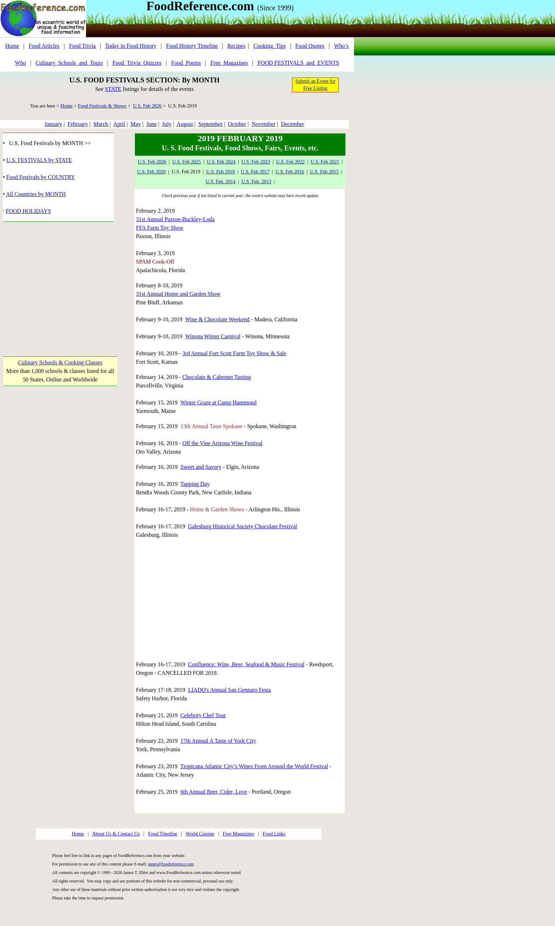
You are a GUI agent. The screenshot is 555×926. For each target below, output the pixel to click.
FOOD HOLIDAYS (28, 211)
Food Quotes (309, 46)
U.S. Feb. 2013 (256, 181)
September (210, 124)
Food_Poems (186, 63)
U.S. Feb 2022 (290, 162)
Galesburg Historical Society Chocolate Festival (242, 526)
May (136, 124)
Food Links (274, 833)
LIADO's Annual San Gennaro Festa (229, 690)
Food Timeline (162, 833)
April (119, 124)
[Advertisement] (60, 282)
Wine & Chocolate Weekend (217, 319)
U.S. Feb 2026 (147, 106)
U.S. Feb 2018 (220, 171)
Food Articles (44, 46)
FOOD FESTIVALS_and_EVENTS (298, 63)
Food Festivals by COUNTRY (40, 177)
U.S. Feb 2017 (255, 171)
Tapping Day (195, 484)
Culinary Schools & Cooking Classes (60, 363)
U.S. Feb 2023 (255, 162)
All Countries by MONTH (36, 194)
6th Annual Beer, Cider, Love (214, 792)
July (167, 124)
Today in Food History (130, 46)
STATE (113, 89)
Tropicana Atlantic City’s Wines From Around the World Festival (254, 766)
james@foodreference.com (171, 864)
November (264, 124)
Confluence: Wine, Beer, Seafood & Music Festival (246, 664)
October (237, 124)
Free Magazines (238, 833)
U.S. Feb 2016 (289, 171)
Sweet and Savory (201, 467)
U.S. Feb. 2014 (220, 181)
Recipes (236, 46)
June (151, 124)
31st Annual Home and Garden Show (178, 294)
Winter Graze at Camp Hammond (219, 402)
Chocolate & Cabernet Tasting (216, 377)
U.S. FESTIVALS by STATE (39, 160)
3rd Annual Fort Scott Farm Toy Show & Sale (234, 353)
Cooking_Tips (269, 46)
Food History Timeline (192, 46)
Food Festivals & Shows (102, 106)
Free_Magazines (229, 63)
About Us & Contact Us (116, 833)
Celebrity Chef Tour (203, 715)
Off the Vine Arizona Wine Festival (222, 443)
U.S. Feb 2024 (221, 162)
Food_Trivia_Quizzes (137, 63)
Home (12, 46)
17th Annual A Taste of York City (218, 741)
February (78, 124)
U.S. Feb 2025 (186, 162)
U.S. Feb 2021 (325, 162)
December (292, 124)
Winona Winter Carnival (213, 336)
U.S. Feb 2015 (324, 171)
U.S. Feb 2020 (151, 171)
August (185, 124)
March (100, 124)
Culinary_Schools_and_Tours (69, 63)
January (53, 124)
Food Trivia (82, 46)
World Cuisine (199, 833)
